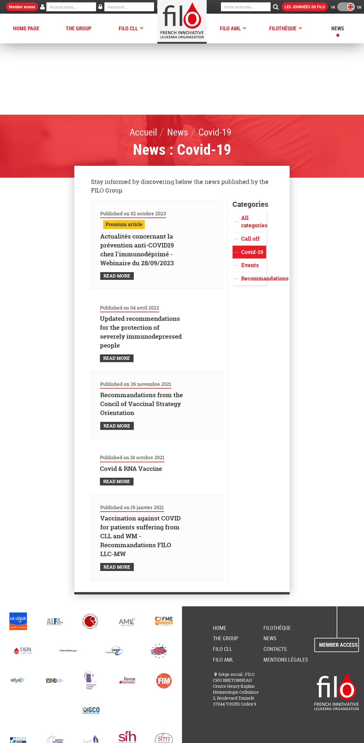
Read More (116, 204)
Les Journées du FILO (305, 7)
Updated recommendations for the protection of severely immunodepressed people (141, 260)
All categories (253, 150)
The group (78, 28)
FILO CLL (128, 28)
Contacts (275, 577)
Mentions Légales (285, 588)
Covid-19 (252, 180)
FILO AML (230, 28)
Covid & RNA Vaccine (131, 397)
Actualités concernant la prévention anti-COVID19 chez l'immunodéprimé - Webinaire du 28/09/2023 (137, 178)
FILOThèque (282, 28)
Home (219, 556)
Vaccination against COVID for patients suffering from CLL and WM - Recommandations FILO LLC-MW (140, 465)
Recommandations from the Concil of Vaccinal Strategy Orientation (141, 332)
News (337, 28)
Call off (250, 167)
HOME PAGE (26, 28)
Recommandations (253, 207)
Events (250, 194)
